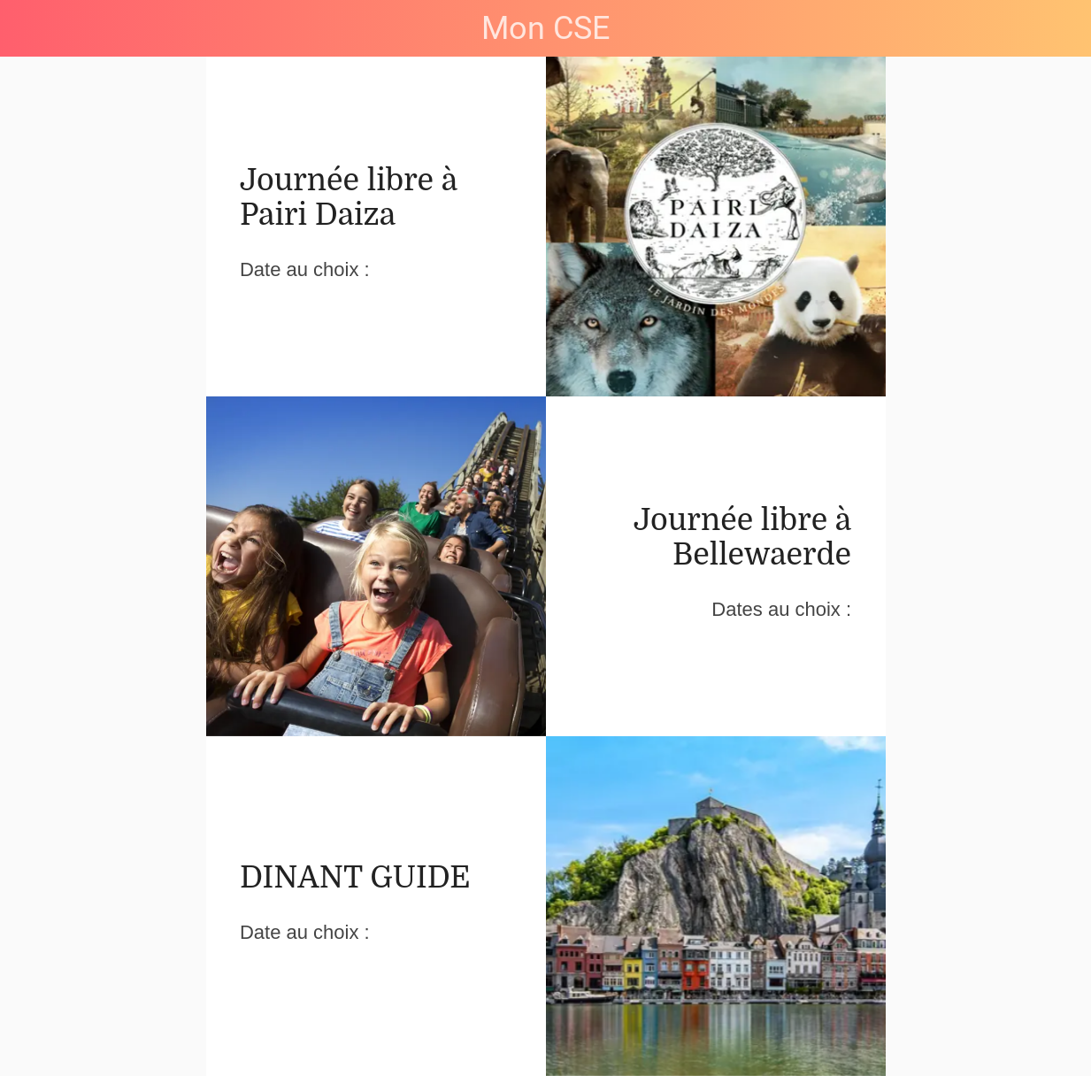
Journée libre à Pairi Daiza (348, 197)
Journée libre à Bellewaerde (742, 537)
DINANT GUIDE (355, 877)
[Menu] (28, 28)
